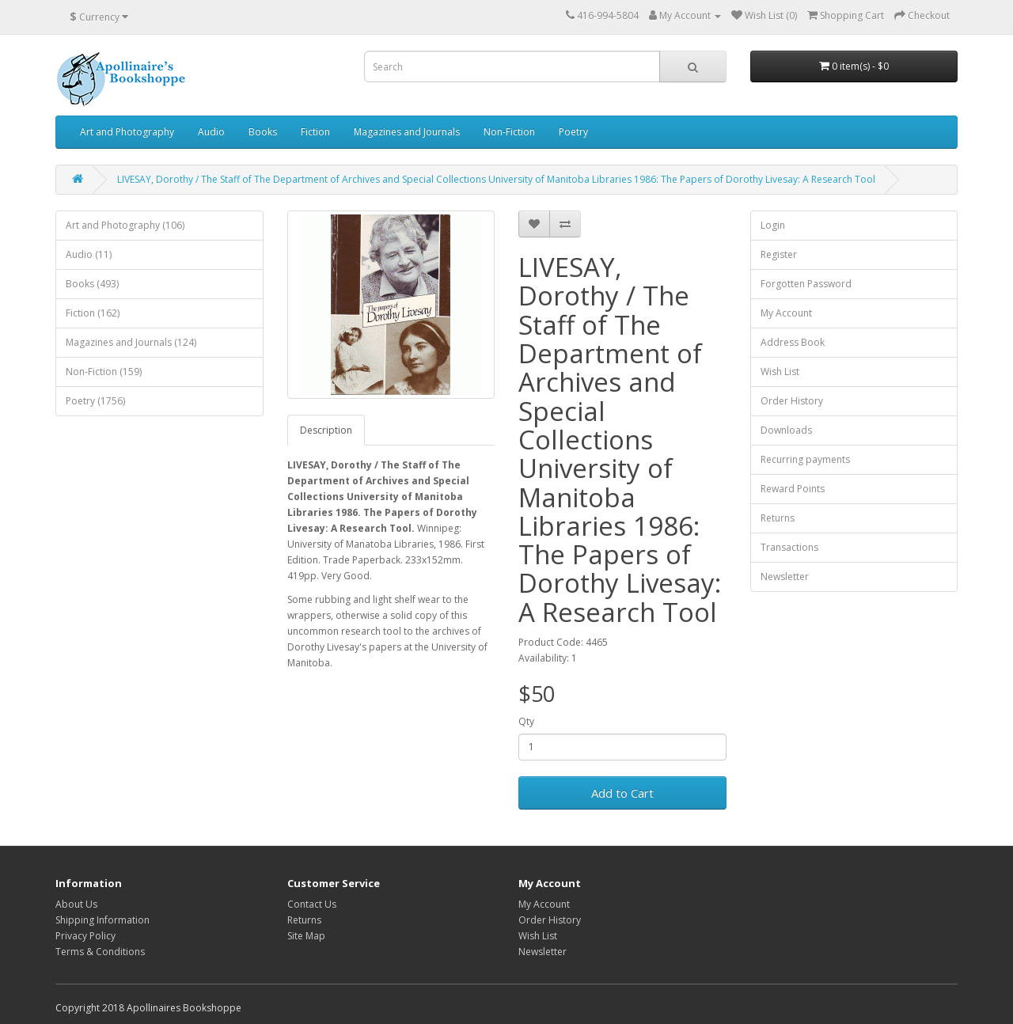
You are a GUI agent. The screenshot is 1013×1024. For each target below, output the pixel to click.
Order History (792, 401)
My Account (786, 313)
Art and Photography (127, 131)
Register (779, 254)
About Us (76, 904)
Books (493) (92, 283)
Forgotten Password (806, 283)
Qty (526, 721)
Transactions (789, 547)
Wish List (780, 371)
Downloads (786, 430)
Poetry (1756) (95, 401)
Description (326, 430)
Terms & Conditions (100, 951)
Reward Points (793, 488)
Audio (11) (89, 254)
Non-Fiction (509, 131)
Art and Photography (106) (125, 225)
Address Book (793, 342)
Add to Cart (622, 793)
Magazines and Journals (407, 131)
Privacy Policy (85, 935)
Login (773, 225)
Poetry (573, 131)
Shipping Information (102, 920)
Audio (211, 131)
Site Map (306, 935)
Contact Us (311, 904)
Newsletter (785, 576)
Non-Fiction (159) (104, 371)
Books (263, 131)
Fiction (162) (93, 313)
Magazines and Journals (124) (131, 342)
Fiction (315, 131)
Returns (778, 518)
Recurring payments (805, 459)
